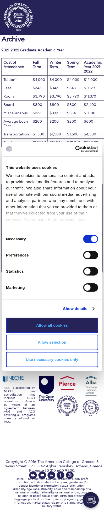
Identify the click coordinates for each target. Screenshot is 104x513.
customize (88, 5)
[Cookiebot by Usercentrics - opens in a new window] (75, 149)
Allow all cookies (52, 325)
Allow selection (52, 342)
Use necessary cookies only (52, 359)
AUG (7, 388)
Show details (75, 308)
